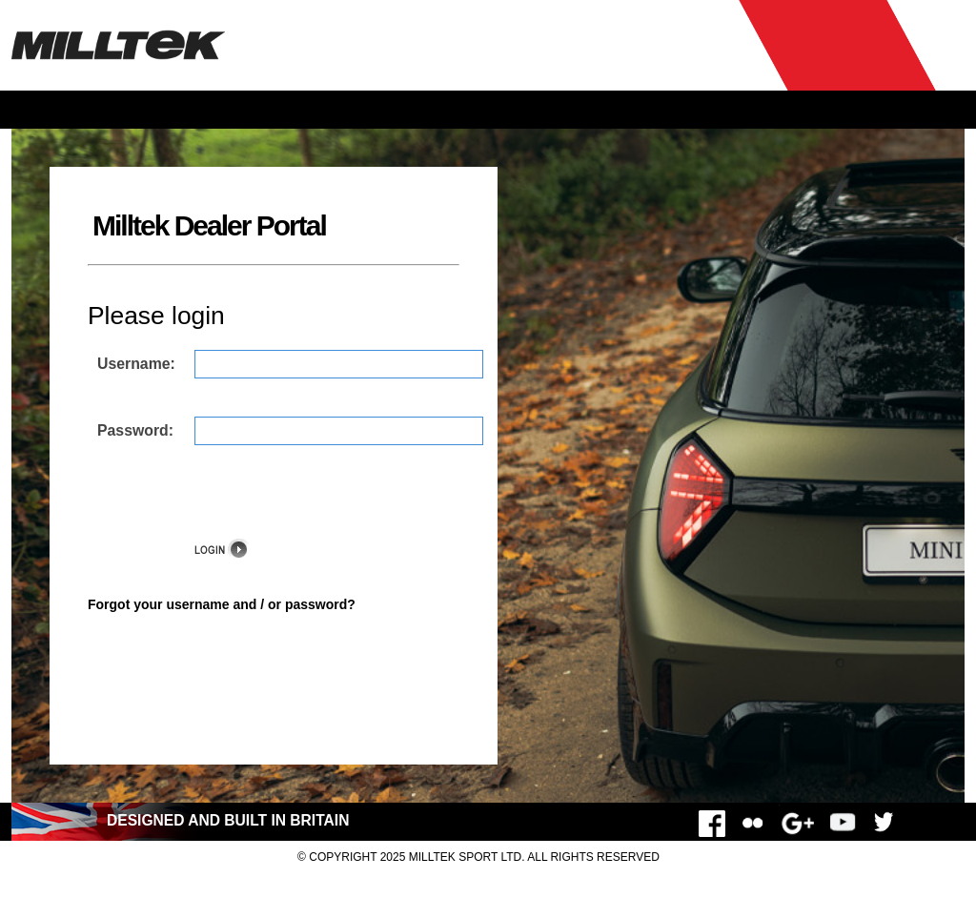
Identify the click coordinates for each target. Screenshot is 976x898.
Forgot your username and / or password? (222, 604)
